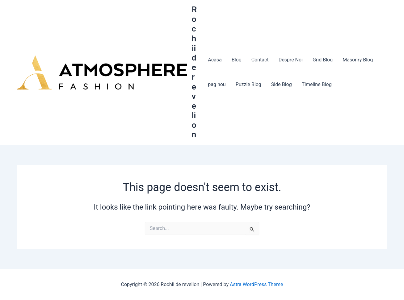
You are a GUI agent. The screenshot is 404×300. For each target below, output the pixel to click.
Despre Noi (291, 60)
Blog (237, 60)
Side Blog (281, 84)
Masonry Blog (358, 60)
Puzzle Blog (248, 84)
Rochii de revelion (194, 72)
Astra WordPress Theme (256, 284)
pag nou (216, 84)
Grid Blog (323, 60)
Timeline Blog (317, 84)
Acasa (214, 60)
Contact (260, 60)
